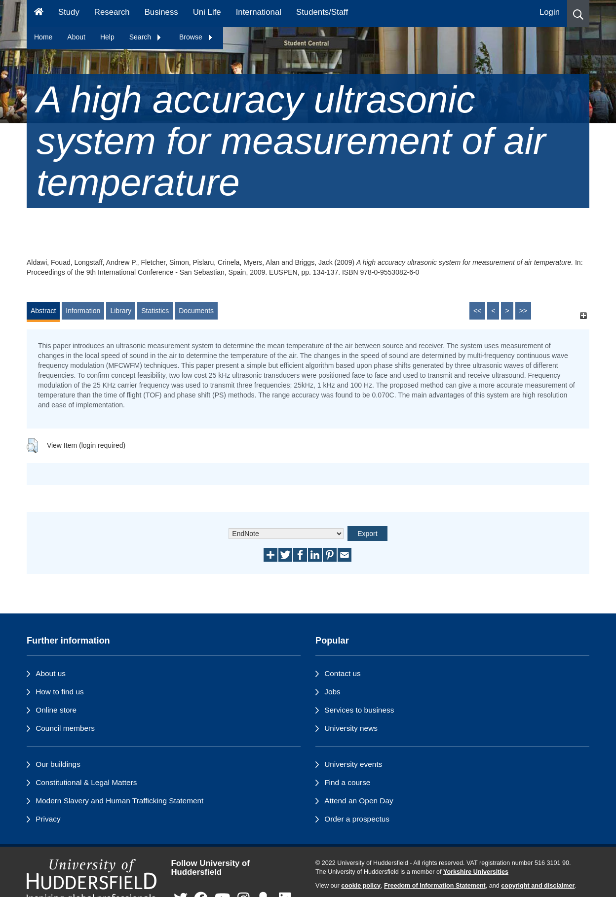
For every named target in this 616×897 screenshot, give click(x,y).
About (76, 37)
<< (477, 311)
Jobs (332, 691)
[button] (578, 13)
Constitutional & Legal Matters (86, 782)
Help (107, 37)
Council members (65, 728)
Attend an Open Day (358, 800)
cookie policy (361, 885)
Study (68, 12)
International (258, 12)
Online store (56, 710)
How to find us (60, 691)
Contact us (342, 673)
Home (43, 37)
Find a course (347, 782)
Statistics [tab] (155, 311)
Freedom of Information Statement (435, 885)
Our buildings (58, 764)
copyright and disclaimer (538, 885)
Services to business (359, 710)
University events (353, 764)
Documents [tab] (196, 311)
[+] (583, 315)
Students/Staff (322, 12)
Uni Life (207, 12)
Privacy (48, 819)
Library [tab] (120, 311)
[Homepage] (39, 13)
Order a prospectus (356, 819)
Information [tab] (83, 311)
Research (112, 12)
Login (549, 12)
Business (161, 12)
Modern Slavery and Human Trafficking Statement (119, 800)
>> (523, 311)
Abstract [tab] (43, 311)
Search (145, 37)
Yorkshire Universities (475, 871)
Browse (196, 37)
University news (351, 728)
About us (51, 673)
